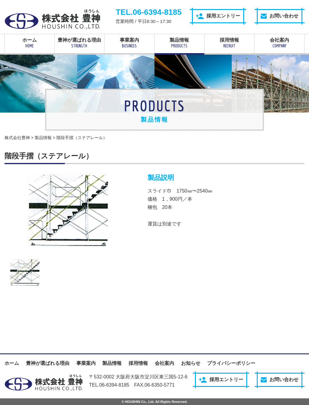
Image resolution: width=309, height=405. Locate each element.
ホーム (29, 42)
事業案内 (129, 42)
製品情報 (179, 42)
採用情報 (229, 42)
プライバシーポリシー (231, 363)
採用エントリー (218, 16)
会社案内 (279, 42)
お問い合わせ (279, 16)
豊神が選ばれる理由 (79, 42)
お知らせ (190, 363)
